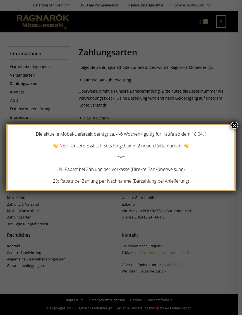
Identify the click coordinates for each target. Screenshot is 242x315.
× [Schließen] (234, 125)
